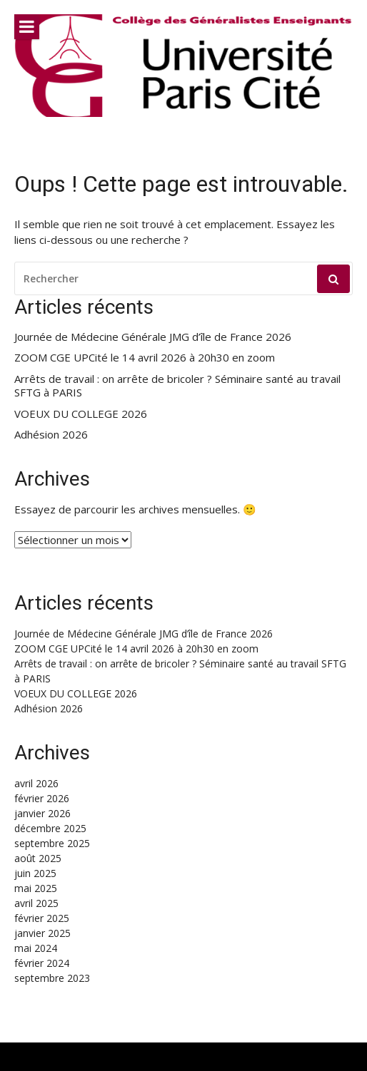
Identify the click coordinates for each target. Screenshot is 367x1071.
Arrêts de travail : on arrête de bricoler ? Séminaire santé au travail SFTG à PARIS (177, 386)
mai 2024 (35, 948)
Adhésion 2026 (51, 434)
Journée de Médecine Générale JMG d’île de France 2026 (152, 337)
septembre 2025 (52, 843)
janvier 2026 (42, 813)
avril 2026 (36, 783)
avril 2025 (36, 903)
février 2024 (41, 963)
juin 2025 (35, 873)
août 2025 (37, 858)
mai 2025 (35, 888)
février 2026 (41, 798)
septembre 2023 (52, 978)
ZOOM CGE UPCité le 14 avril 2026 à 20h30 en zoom (144, 357)
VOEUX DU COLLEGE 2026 (80, 414)
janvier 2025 (42, 933)
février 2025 (41, 918)
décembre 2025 (50, 828)
